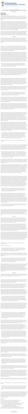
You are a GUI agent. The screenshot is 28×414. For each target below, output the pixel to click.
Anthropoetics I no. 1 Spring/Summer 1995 (14, 9)
